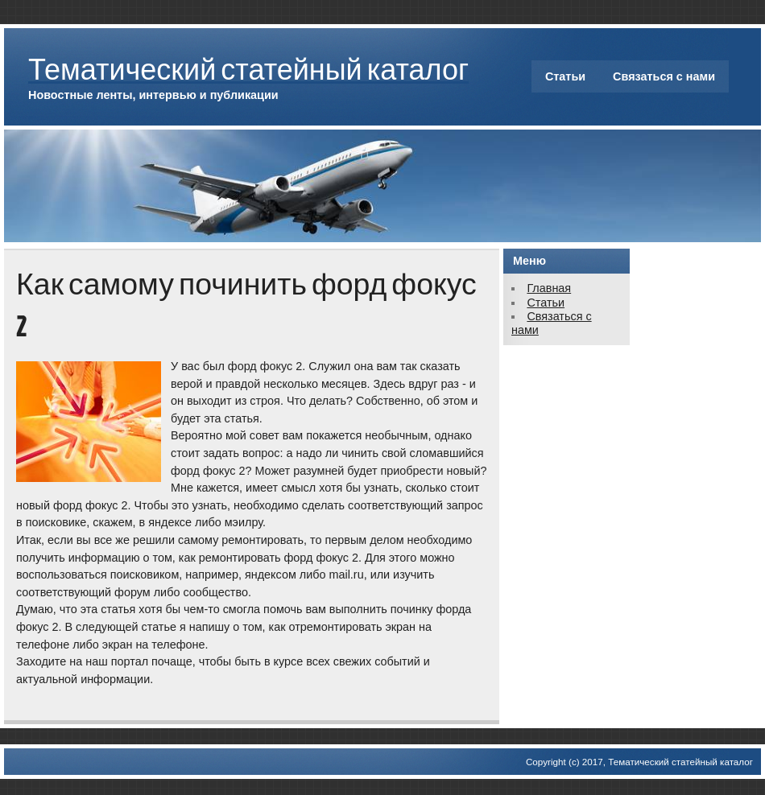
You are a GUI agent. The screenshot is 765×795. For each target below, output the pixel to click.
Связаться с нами (664, 76)
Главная (549, 288)
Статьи (565, 76)
